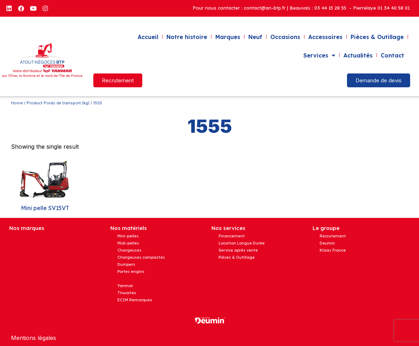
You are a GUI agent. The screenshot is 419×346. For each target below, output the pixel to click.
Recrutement (333, 236)
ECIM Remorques (134, 299)
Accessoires (325, 36)
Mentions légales (33, 337)
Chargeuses (129, 250)
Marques (227, 36)
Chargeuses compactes (141, 257)
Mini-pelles (128, 236)
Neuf (255, 36)
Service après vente (238, 250)
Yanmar (125, 285)
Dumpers (126, 264)
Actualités (358, 55)
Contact (392, 55)
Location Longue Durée (242, 243)
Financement (232, 236)
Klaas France (333, 250)
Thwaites (126, 292)
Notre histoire (186, 36)
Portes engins (130, 271)
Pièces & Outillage (377, 36)
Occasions (285, 36)
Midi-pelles (128, 243)
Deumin (327, 243)
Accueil (148, 36)
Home (17, 102)
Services (319, 55)
